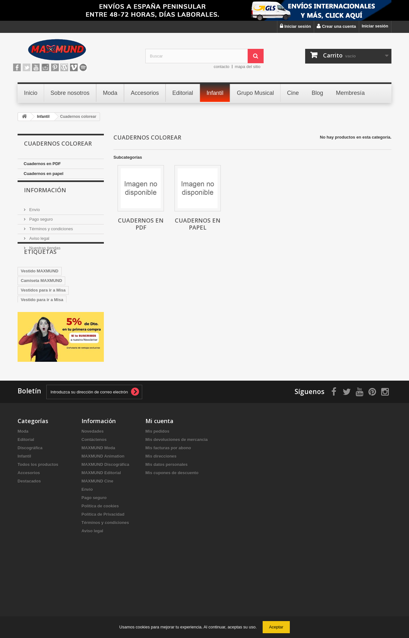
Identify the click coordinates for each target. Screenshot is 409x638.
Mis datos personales (166, 531)
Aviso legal (38, 243)
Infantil (24, 522)
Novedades (92, 498)
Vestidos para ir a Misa (43, 316)
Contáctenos (94, 506)
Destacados (29, 547)
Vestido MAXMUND (39, 296)
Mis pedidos (157, 498)
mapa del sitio (247, 66)
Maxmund (30, 363)
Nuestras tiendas (44, 253)
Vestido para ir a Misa (42, 325)
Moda (23, 498)
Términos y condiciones (50, 234)
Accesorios (29, 539)
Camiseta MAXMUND (41, 306)
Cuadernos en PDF (42, 163)
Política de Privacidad (102, 581)
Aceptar (276, 627)
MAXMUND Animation (103, 522)
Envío (34, 215)
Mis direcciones (161, 522)
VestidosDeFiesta (38, 354)
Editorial (26, 506)
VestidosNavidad (79, 354)
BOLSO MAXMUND (78, 344)
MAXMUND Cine (97, 547)
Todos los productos (38, 531)
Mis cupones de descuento (171, 539)
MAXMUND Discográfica (105, 531)
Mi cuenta (159, 487)
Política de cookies (100, 572)
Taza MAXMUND (36, 344)
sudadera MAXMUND (41, 335)
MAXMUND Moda (98, 514)
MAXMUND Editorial (101, 539)
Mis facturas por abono (168, 514)
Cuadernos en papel (43, 173)
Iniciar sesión (375, 26)
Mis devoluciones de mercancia (176, 506)
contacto (221, 66)
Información (45, 198)
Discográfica (30, 514)
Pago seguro (40, 224)
